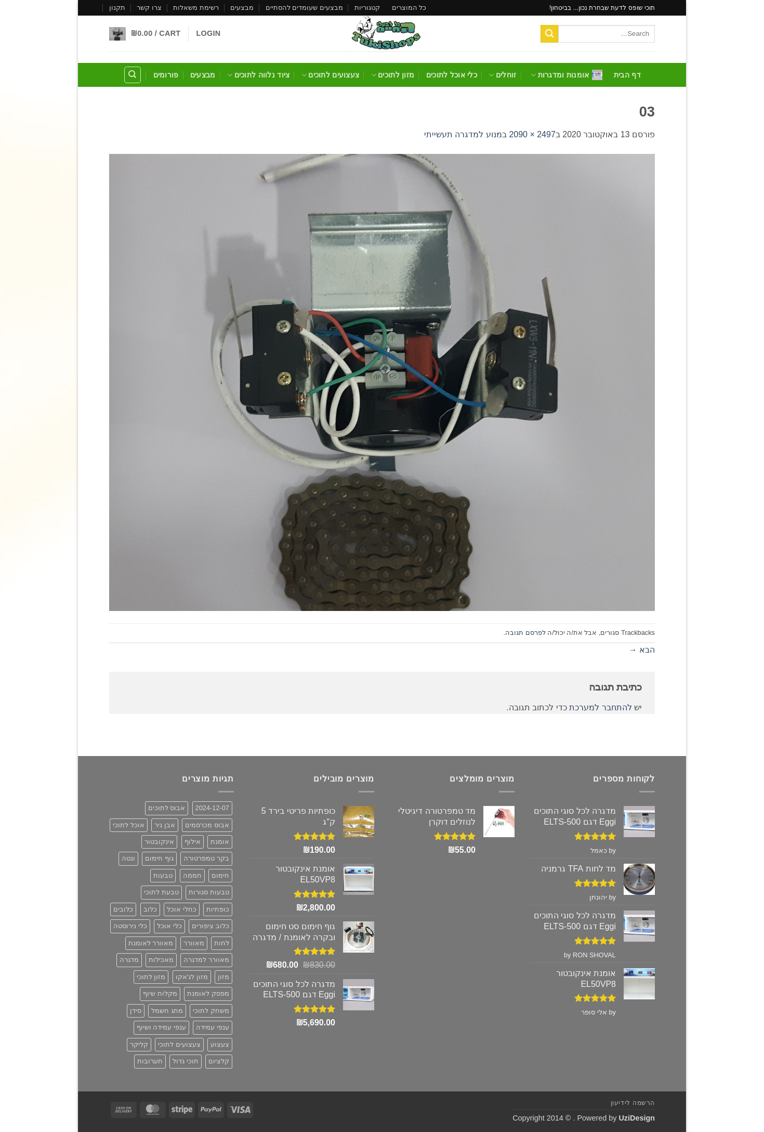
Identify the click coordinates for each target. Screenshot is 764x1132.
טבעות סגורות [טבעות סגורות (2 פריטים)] (209, 892)
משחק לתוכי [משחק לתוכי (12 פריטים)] (211, 1010)
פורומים (166, 75)
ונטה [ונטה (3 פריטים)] (128, 858)
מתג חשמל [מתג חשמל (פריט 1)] (167, 1010)
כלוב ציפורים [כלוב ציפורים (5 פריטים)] (210, 926)
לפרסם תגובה (525, 632)
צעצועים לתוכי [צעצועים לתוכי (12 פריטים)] (179, 1044)
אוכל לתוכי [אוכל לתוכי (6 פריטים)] (128, 825)
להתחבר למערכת (600, 707)
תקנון (117, 7)
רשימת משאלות (196, 7)
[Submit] (549, 34)
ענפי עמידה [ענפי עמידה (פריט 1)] (212, 1027)
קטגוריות (367, 7)
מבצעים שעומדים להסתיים (304, 7)
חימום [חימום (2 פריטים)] (220, 875)
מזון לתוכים (393, 75)
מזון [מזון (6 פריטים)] (223, 977)
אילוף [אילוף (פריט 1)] (193, 841)
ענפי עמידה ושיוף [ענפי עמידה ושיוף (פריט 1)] (161, 1027)
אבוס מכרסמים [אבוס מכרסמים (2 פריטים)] (207, 825)
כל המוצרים (409, 7)
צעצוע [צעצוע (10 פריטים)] (219, 1044)
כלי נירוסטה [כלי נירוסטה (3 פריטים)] (130, 926)
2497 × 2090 (532, 134)
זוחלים (502, 75)
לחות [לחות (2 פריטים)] (221, 943)
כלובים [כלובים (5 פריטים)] (123, 909)
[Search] (132, 75)
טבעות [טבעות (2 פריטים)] (163, 875)
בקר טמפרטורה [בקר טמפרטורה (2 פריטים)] (206, 858)
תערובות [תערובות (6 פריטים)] (150, 1061)
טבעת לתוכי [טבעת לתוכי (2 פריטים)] (161, 892)
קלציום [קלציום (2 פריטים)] (218, 1061)
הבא (642, 649)
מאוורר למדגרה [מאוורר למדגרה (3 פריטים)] (206, 960)
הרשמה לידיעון (633, 1103)
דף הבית (627, 75)
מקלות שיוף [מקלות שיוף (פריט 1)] (160, 993)
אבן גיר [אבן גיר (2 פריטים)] (164, 825)
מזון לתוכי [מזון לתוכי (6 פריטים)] (151, 977)
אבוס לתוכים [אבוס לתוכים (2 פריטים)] (167, 808)
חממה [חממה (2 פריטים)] (192, 875)
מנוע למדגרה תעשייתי (463, 134)
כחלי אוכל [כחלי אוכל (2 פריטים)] (181, 909)
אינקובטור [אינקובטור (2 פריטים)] (159, 841)
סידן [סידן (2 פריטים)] (135, 1010)
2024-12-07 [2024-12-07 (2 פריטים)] (212, 808)
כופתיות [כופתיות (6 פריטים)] (217, 909)
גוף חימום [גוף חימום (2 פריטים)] (159, 858)
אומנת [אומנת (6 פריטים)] (219, 841)
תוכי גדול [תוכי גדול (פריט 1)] (186, 1061)
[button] (208, 33)
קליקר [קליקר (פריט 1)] (139, 1044)
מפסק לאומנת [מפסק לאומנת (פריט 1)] (208, 993)
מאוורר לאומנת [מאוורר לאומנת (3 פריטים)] (151, 943)
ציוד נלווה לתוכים (258, 75)
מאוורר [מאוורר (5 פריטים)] (193, 943)
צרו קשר (149, 7)
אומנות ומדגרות (566, 75)
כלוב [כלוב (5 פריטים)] (150, 909)
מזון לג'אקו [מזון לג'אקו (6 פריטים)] (192, 977)
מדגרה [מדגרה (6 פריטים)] (129, 960)
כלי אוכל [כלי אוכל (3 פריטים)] (169, 926)
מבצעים (242, 7)
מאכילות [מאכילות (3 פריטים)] (161, 960)
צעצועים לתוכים (330, 75)
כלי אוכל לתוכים (451, 75)
